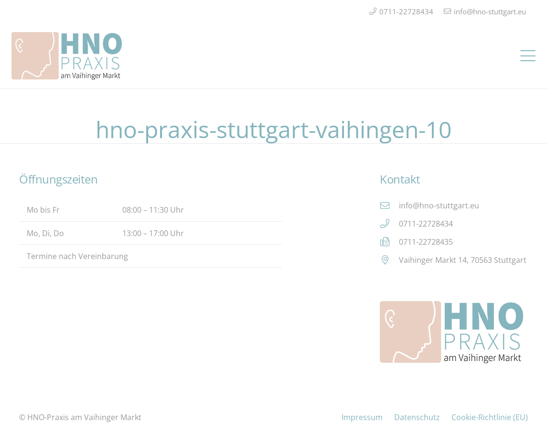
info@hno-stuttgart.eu (439, 205)
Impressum (362, 417)
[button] (528, 56)
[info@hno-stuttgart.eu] (389, 205)
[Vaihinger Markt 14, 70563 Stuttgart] (389, 259)
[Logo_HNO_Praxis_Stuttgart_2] (66, 56)
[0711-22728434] (389, 223)
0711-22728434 (426, 223)
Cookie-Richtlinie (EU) (489, 417)
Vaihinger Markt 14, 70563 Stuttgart (462, 260)
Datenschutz (417, 417)
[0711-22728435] (389, 241)
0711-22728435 (426, 242)
